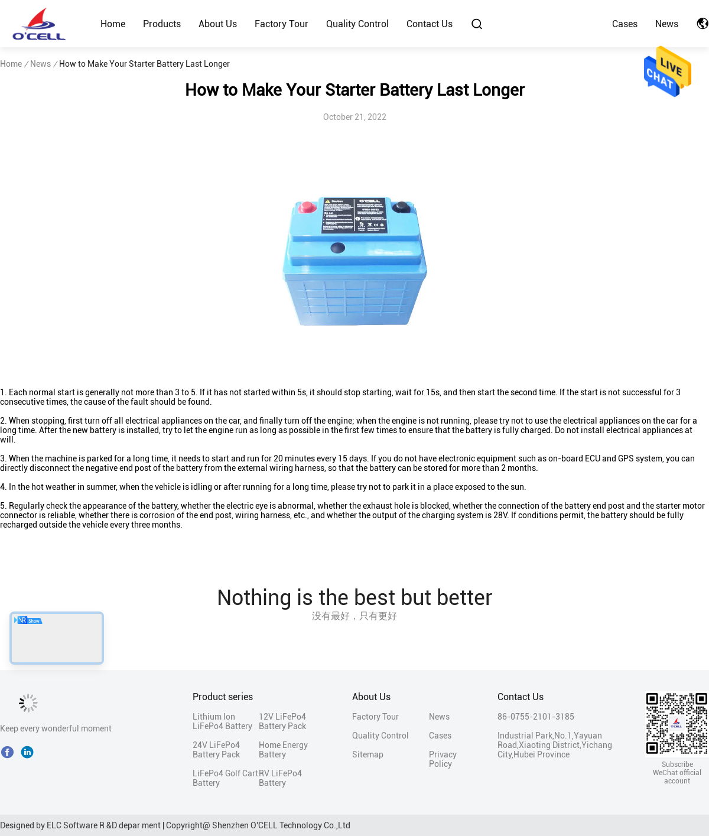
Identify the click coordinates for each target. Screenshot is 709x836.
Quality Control (357, 24)
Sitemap (367, 754)
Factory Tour (281, 24)
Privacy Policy (443, 759)
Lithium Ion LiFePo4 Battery (222, 721)
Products (162, 24)
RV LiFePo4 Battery (280, 778)
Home (112, 24)
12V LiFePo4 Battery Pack (282, 721)
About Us (218, 24)
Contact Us (429, 24)
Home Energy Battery (283, 749)
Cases (625, 24)
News (666, 24)
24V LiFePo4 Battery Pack (216, 749)
